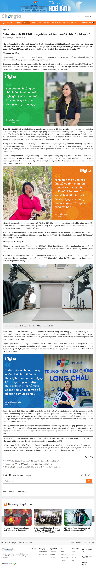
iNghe (71, 22)
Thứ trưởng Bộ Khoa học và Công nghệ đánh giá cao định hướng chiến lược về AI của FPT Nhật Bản (47, 530)
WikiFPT (74, 560)
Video (73, 551)
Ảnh (73, 554)
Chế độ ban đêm (87, 22)
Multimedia (47, 22)
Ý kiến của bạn (48, 480)
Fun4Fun (63, 554)
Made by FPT (43, 554)
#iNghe (11, 491)
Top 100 (65, 22)
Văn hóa (33, 22)
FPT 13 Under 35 (57, 22)
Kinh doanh (10, 22)
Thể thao (39, 22)
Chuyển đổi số (43, 551)
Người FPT (26, 22)
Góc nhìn (52, 557)
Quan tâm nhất (18, 475)
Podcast (74, 557)
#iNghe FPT (21, 491)
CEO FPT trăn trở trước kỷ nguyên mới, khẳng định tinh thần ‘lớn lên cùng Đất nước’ (32, 461)
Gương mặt (53, 551)
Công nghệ (18, 22)
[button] (93, 519)
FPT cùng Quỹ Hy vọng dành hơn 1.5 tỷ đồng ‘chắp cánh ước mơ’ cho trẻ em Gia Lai (32, 467)
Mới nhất (28, 475)
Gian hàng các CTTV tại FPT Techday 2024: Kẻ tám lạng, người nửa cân (28, 464)
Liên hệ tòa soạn (8, 542)
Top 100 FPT (87, 557)
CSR (75, 22)
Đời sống (52, 554)
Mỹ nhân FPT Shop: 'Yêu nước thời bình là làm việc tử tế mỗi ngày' (16, 529)
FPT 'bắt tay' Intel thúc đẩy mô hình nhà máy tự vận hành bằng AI (77, 529)
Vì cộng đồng (64, 557)
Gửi (89, 481)
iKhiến (62, 551)
